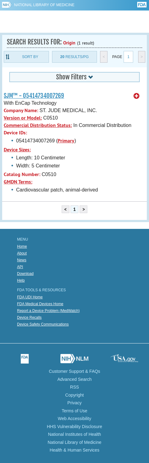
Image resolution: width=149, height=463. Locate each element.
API (20, 267)
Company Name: (21, 110)
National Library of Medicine (44, 5)
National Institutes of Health (74, 434)
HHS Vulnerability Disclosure (74, 426)
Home (22, 246)
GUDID (74, 21)
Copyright (74, 395)
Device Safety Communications (43, 324)
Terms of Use (74, 410)
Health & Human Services (74, 450)
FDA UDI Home (30, 297)
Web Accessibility (74, 418)
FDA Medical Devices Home (40, 304)
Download (25, 273)
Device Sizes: (17, 149)
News (21, 260)
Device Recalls (29, 317)
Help (21, 280)
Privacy (75, 402)
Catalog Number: (22, 174)
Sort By (30, 57)
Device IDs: (15, 132)
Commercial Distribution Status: (38, 125)
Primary (66, 140)
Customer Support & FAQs (74, 371)
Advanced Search (74, 379)
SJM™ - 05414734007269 (34, 95)
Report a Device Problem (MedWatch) (48, 311)
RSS (74, 387)
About (22, 253)
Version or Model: (23, 118)
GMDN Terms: (18, 182)
